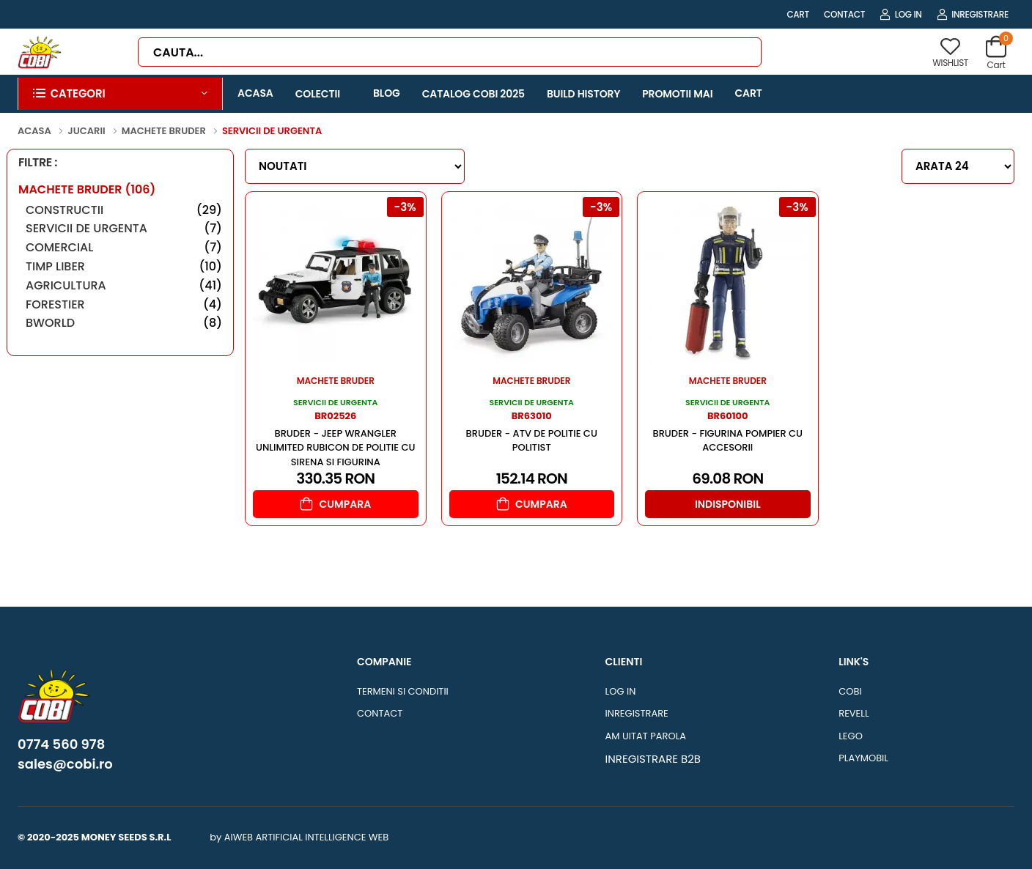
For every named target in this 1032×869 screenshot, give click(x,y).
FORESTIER (124, 304)
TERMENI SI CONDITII (403, 691)
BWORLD (124, 322)
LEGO (850, 736)
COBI (849, 691)
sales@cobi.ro (65, 764)
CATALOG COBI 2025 (473, 93)
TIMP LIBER (124, 266)
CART (797, 14)
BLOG (386, 93)
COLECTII (317, 93)
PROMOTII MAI (677, 93)
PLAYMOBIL (863, 758)
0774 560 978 (61, 744)
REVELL (853, 713)
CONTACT (844, 14)
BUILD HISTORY (583, 93)
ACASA (255, 93)
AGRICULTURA (124, 285)
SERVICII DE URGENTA (124, 228)
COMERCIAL (124, 247)
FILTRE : (37, 163)
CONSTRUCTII (124, 209)
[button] (120, 94)
